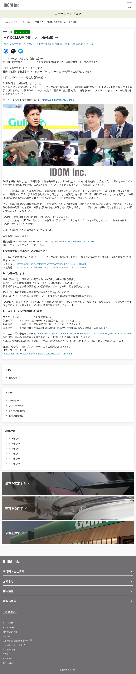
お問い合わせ (8, 663)
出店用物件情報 (9, 650)
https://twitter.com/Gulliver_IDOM (76, 241)
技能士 (68, 44)
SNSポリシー (8, 628)
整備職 (76, 44)
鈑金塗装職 (87, 44)
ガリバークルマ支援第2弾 (40, 44)
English (11, 611)
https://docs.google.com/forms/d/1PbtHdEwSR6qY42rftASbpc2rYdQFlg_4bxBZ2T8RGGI (84, 333)
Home (5, 22)
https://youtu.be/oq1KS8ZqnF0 (58, 100)
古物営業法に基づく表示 (12, 645)
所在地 (5, 654)
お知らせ (15, 22)
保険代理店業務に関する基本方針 (16, 641)
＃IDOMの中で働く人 (14, 44)
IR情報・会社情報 (13, 571)
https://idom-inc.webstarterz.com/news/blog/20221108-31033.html (51, 267)
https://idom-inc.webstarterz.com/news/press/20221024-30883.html (38, 353)
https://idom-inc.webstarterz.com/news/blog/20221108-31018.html (51, 264)
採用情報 (8, 591)
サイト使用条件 (9, 623)
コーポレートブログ (32, 22)
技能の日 (59, 44)
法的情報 (6, 636)
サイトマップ (8, 658)
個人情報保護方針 (10, 632)
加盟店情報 (9, 601)
